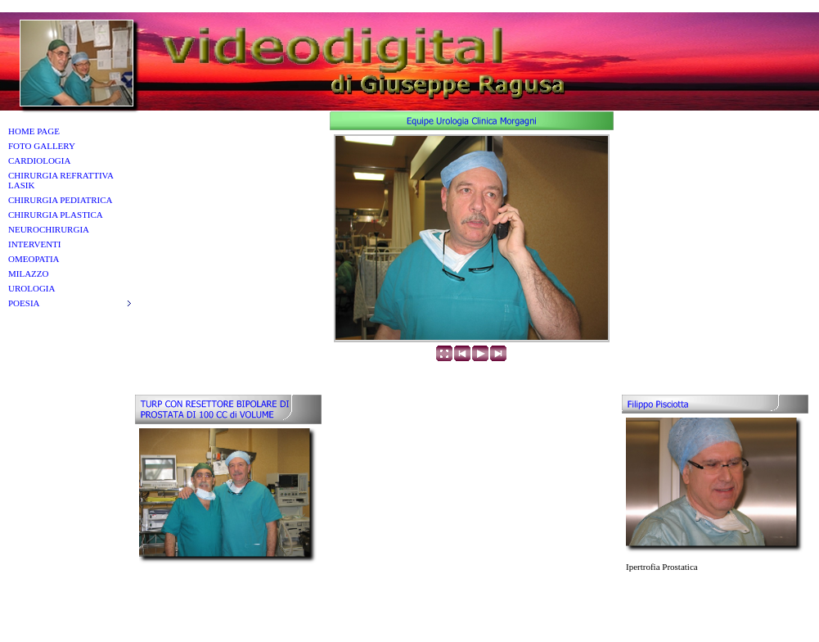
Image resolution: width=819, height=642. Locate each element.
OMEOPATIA (34, 259)
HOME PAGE (34, 131)
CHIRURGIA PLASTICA (55, 214)
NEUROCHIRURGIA (48, 229)
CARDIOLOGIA (39, 160)
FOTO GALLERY (41, 146)
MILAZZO (28, 273)
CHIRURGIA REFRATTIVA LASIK (60, 180)
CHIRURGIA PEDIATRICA (60, 200)
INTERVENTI (34, 244)
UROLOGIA (31, 288)
